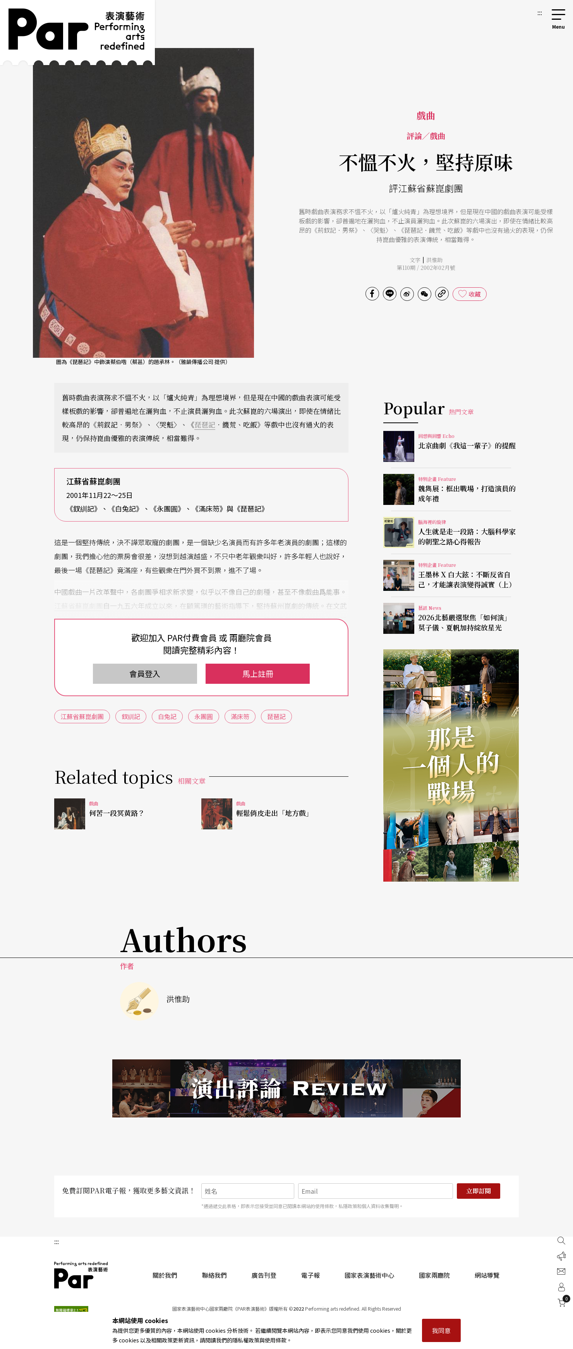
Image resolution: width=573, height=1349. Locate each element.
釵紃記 (131, 716)
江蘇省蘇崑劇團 (78, 606)
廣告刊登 (264, 1275)
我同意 (441, 1330)
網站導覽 (487, 1275)
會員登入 (144, 673)
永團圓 (203, 716)
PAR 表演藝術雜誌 (81, 1275)
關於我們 (165, 1275)
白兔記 (167, 716)
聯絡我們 (214, 1275)
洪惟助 (434, 260)
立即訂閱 (478, 1190)
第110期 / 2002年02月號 (426, 267)
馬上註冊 (257, 673)
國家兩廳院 (434, 1275)
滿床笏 (240, 716)
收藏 (474, 294)
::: (539, 12)
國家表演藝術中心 (369, 1275)
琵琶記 (204, 424)
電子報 (310, 1275)
